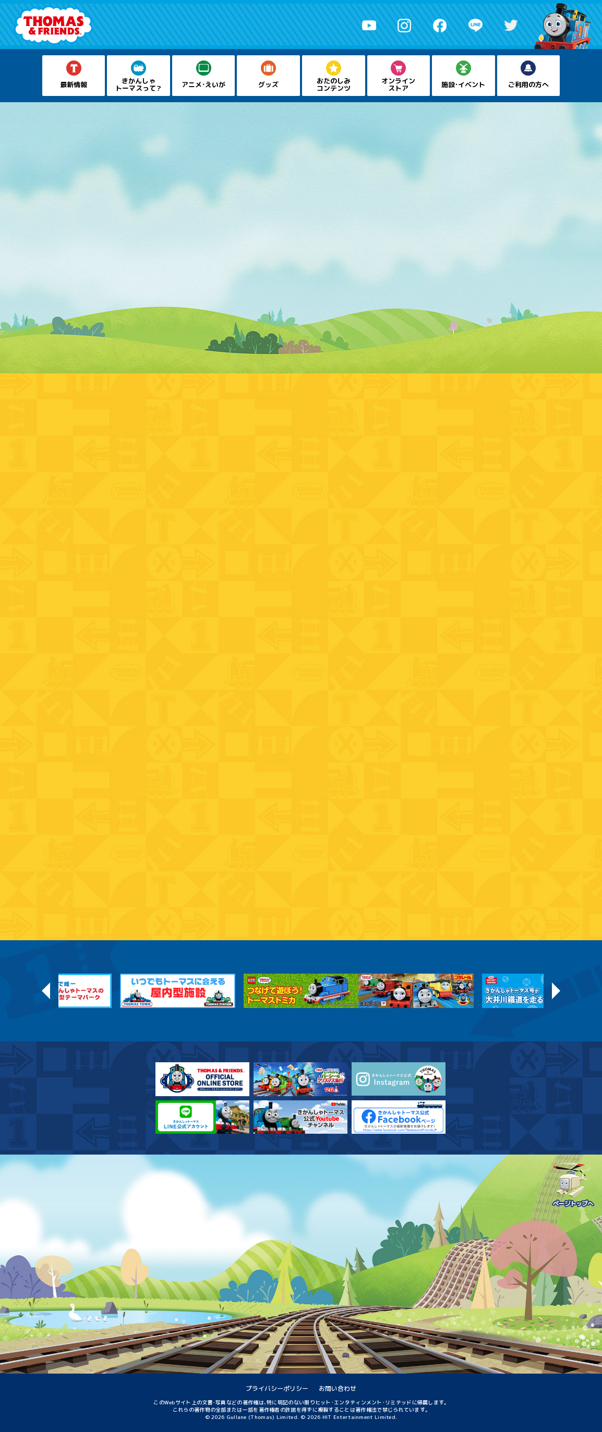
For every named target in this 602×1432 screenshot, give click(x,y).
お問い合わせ (337, 1388)
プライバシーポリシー (277, 1388)
